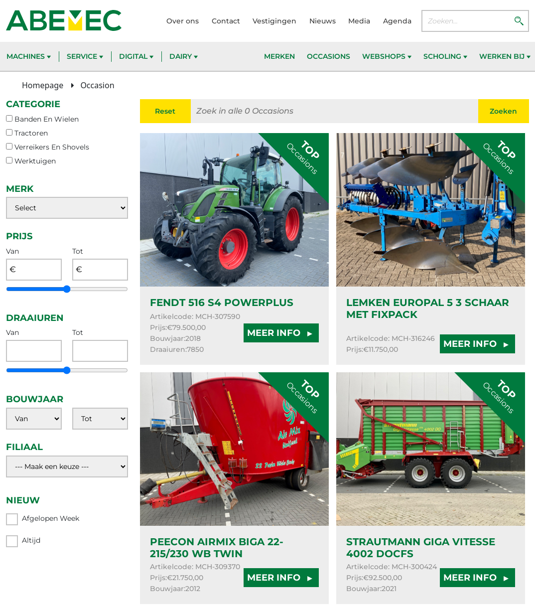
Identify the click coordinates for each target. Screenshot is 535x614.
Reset (165, 111)
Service (85, 56)
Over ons (182, 20)
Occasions (328, 56)
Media (359, 20)
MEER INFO (281, 333)
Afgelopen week (42, 519)
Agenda (397, 20)
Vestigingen (274, 20)
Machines (28, 56)
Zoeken (503, 111)
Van (12, 251)
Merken (279, 56)
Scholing (445, 56)
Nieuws (322, 20)
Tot (77, 251)
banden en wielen (46, 119)
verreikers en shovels (51, 147)
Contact (226, 20)
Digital (136, 56)
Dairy (183, 56)
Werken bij (505, 56)
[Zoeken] (519, 20)
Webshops (386, 56)
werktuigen (35, 160)
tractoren (31, 133)
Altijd (23, 541)
